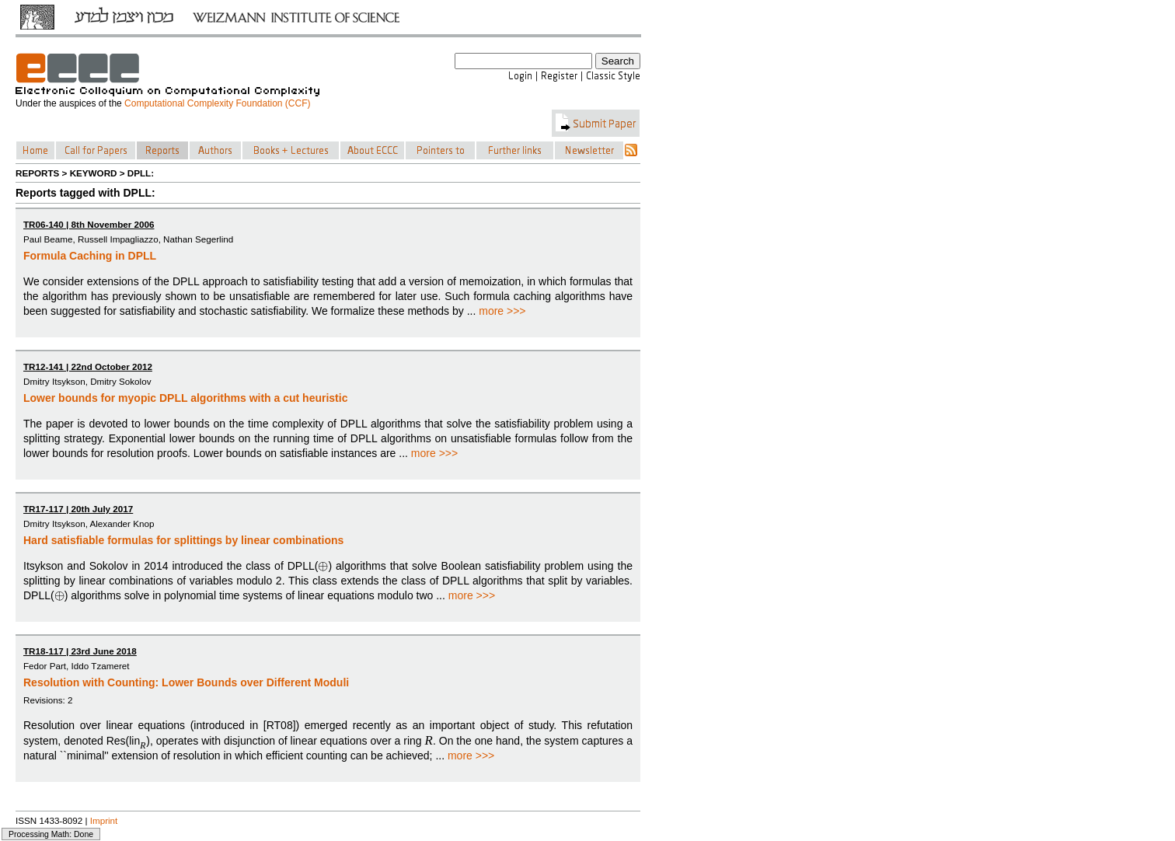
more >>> (502, 311)
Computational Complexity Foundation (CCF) (217, 103)
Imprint (104, 820)
